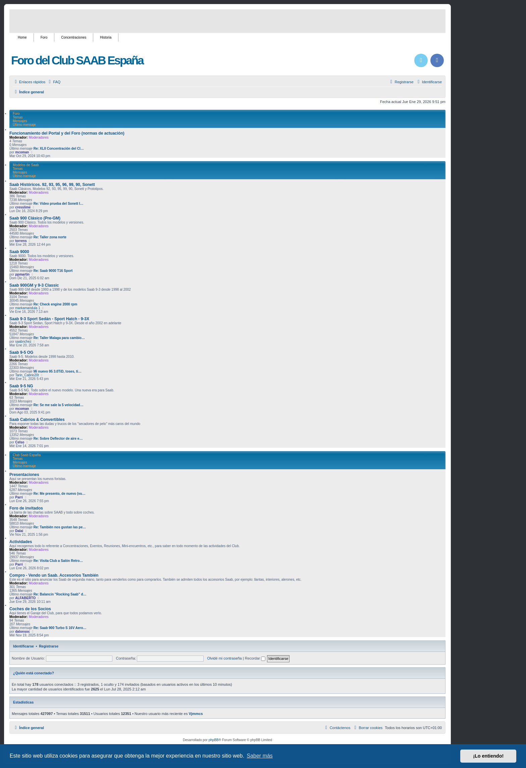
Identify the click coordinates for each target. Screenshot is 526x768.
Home (22, 37)
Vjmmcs (196, 714)
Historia (105, 37)
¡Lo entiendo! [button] (488, 756)
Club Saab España (27, 455)
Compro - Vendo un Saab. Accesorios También (53, 575)
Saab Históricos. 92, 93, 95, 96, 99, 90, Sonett (52, 184)
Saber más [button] (260, 756)
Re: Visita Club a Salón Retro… (58, 561)
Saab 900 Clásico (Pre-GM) (34, 218)
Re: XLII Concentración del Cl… (59, 148)
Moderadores (39, 137)
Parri (19, 497)
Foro (44, 37)
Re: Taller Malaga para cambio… (59, 338)
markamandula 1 (27, 308)
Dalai (19, 531)
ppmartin (22, 274)
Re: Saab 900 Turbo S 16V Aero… (60, 628)
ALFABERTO (25, 598)
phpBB (214, 740)
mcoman (22, 152)
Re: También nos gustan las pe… (60, 527)
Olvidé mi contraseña (224, 658)
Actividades (20, 541)
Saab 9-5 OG (21, 352)
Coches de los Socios (30, 609)
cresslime (23, 207)
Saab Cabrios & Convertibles (37, 419)
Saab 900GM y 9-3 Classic (34, 285)
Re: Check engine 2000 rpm (55, 304)
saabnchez (23, 341)
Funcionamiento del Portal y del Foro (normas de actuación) (66, 133)
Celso (19, 442)
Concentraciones (73, 37)
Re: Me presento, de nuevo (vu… (60, 493)
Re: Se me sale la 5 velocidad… (59, 405)
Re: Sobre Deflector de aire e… (58, 438)
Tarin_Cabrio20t (27, 375)
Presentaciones (24, 474)
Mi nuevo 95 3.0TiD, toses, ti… (58, 371)
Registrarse (48, 646)
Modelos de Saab (26, 165)
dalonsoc (22, 631)
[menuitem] (53, 82)
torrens (21, 241)
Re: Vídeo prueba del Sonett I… (59, 203)
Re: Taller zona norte (50, 237)
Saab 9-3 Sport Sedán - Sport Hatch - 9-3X (49, 319)
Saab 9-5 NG (21, 386)
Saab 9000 (19, 251)
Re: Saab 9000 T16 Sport (53, 271)
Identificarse (23, 646)
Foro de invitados (26, 508)
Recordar (255, 658)
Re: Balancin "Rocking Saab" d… (60, 594)
